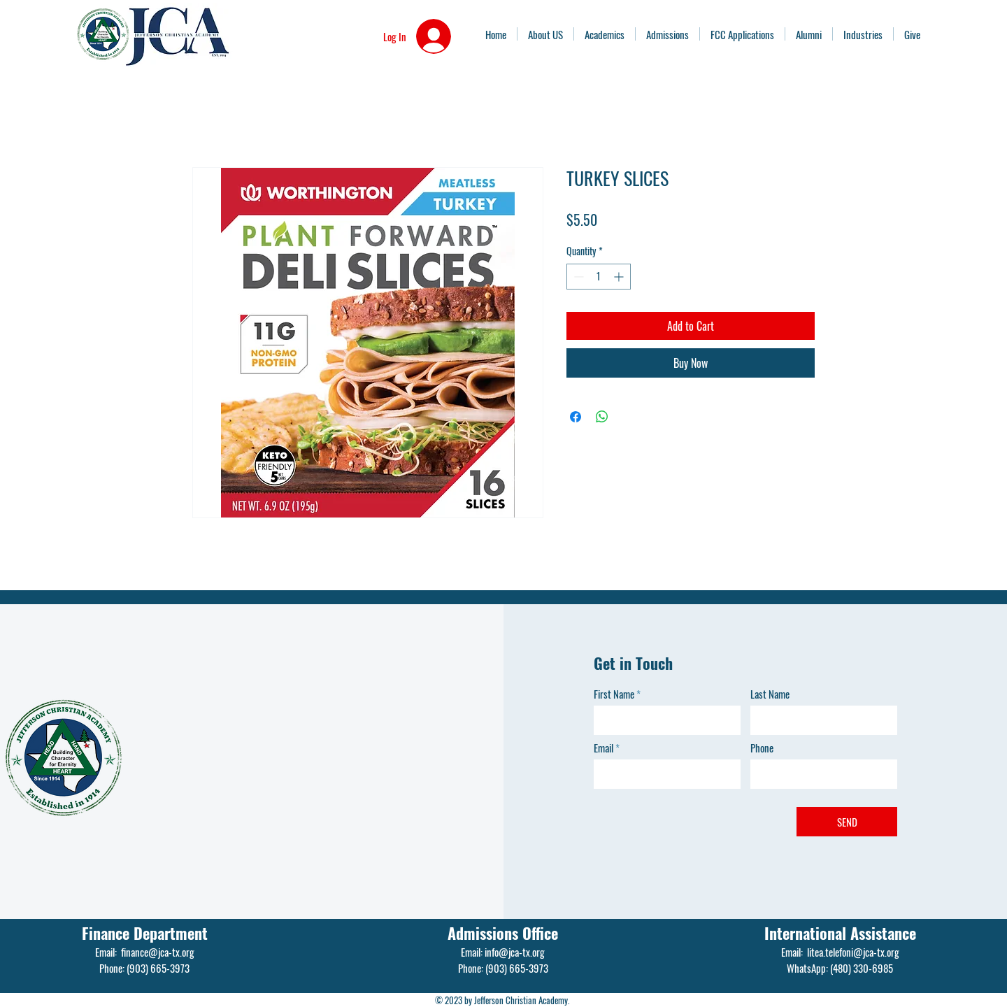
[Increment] (620, 276)
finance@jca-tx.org (157, 951)
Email (603, 748)
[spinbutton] (598, 276)
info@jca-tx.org (515, 951)
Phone (761, 748)
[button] (863, 34)
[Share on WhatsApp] (602, 416)
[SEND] (847, 821)
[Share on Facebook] (575, 416)
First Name (614, 694)
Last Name (770, 694)
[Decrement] (577, 276)
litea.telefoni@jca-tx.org (853, 951)
